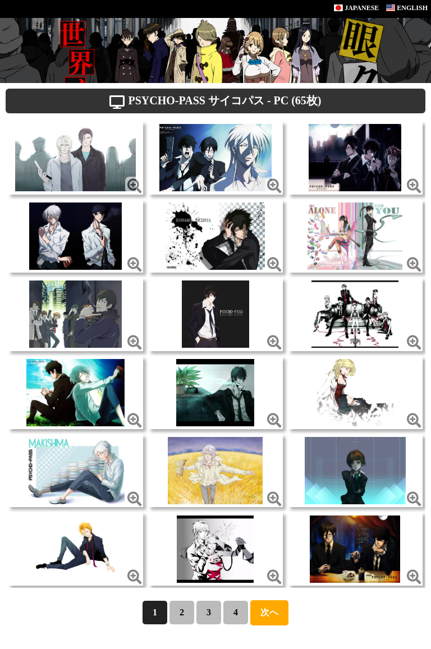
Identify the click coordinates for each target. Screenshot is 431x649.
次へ (269, 612)
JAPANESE (356, 8)
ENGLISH (407, 8)
